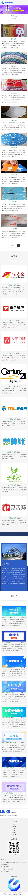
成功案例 (14, 256)
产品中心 (14, 16)
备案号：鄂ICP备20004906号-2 (16, 894)
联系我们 (14, 834)
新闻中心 (14, 596)
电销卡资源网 (3, 815)
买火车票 (9, 815)
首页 (14, 824)
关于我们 (14, 821)
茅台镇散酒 (14, 815)
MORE (12, 245)
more (23, 586)
